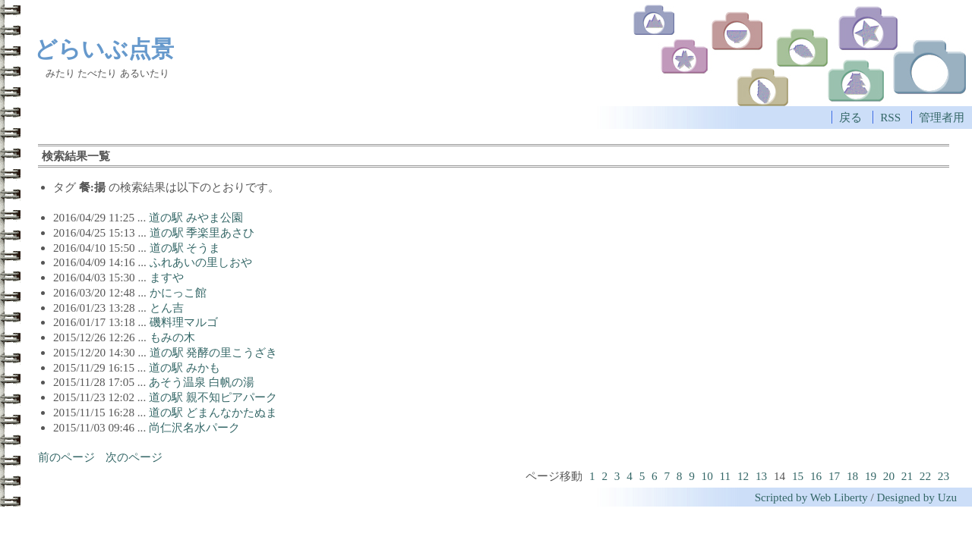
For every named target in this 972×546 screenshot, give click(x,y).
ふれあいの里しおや (201, 262)
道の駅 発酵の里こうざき (214, 352)
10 (707, 475)
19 (870, 475)
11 (725, 475)
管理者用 (941, 117)
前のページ (66, 456)
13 (761, 475)
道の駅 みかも (184, 367)
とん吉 (167, 307)
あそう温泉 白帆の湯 (201, 381)
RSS (890, 117)
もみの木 (172, 337)
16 (816, 475)
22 (925, 475)
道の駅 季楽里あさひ (202, 232)
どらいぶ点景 (104, 48)
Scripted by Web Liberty (811, 497)
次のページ (134, 456)
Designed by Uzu (917, 497)
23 (943, 475)
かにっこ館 (178, 292)
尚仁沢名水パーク (194, 427)
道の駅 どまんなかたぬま (213, 412)
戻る (850, 117)
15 (797, 475)
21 (907, 475)
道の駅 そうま (185, 247)
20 (889, 475)
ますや (167, 277)
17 (834, 475)
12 (743, 475)
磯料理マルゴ (184, 321)
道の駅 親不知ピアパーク (213, 397)
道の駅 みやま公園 (196, 217)
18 (852, 475)
